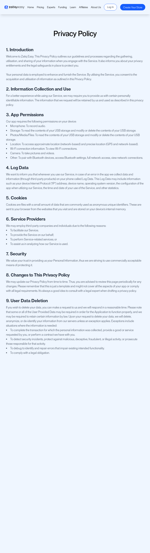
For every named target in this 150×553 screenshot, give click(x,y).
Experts (51, 7)
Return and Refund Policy (21, 452)
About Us (96, 7)
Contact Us (14, 434)
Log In (110, 7)
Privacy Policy (15, 446)
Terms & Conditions (18, 440)
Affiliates (83, 7)
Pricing (40, 7)
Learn (73, 7)
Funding (62, 7)
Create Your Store (132, 7)
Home (30, 7)
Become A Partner (90, 441)
